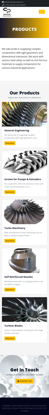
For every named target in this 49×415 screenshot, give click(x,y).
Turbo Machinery (14, 228)
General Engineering (16, 130)
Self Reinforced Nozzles (18, 277)
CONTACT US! (24, 381)
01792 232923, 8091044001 (15, 5)
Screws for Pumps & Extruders (22, 179)
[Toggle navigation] (42, 12)
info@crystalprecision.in (13, 2)
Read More (10, 143)
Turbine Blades (13, 325)
